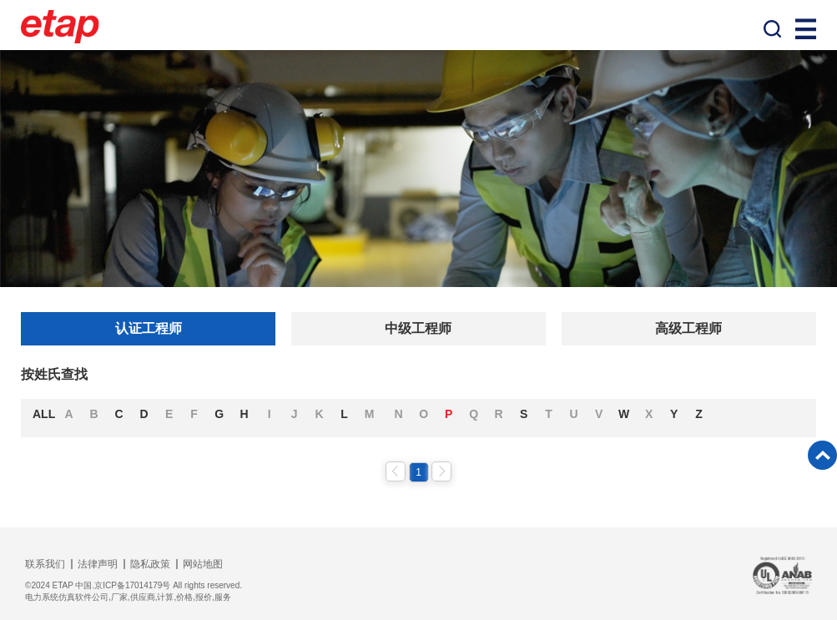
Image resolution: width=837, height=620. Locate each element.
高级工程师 (688, 328)
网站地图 (203, 564)
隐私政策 (150, 564)
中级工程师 (418, 328)
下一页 (441, 471)
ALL (44, 414)
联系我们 (45, 564)
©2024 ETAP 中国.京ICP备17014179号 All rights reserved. (133, 585)
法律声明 (98, 564)
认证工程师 (148, 328)
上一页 (396, 471)
